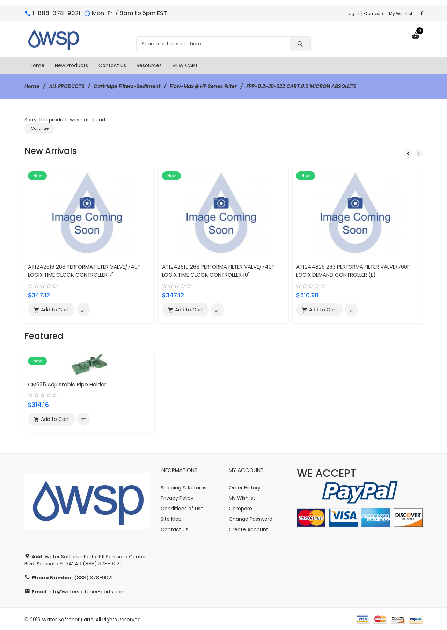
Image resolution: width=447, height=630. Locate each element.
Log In (353, 13)
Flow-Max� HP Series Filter (205, 86)
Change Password (250, 517)
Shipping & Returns (183, 486)
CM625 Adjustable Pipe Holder (67, 383)
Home (31, 86)
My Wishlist (400, 13)
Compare (374, 13)
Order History (245, 486)
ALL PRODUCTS (67, 86)
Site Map (171, 517)
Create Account (248, 528)
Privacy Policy (177, 496)
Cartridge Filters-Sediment (127, 86)
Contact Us (174, 528)
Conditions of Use (182, 507)
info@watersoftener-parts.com (87, 590)
